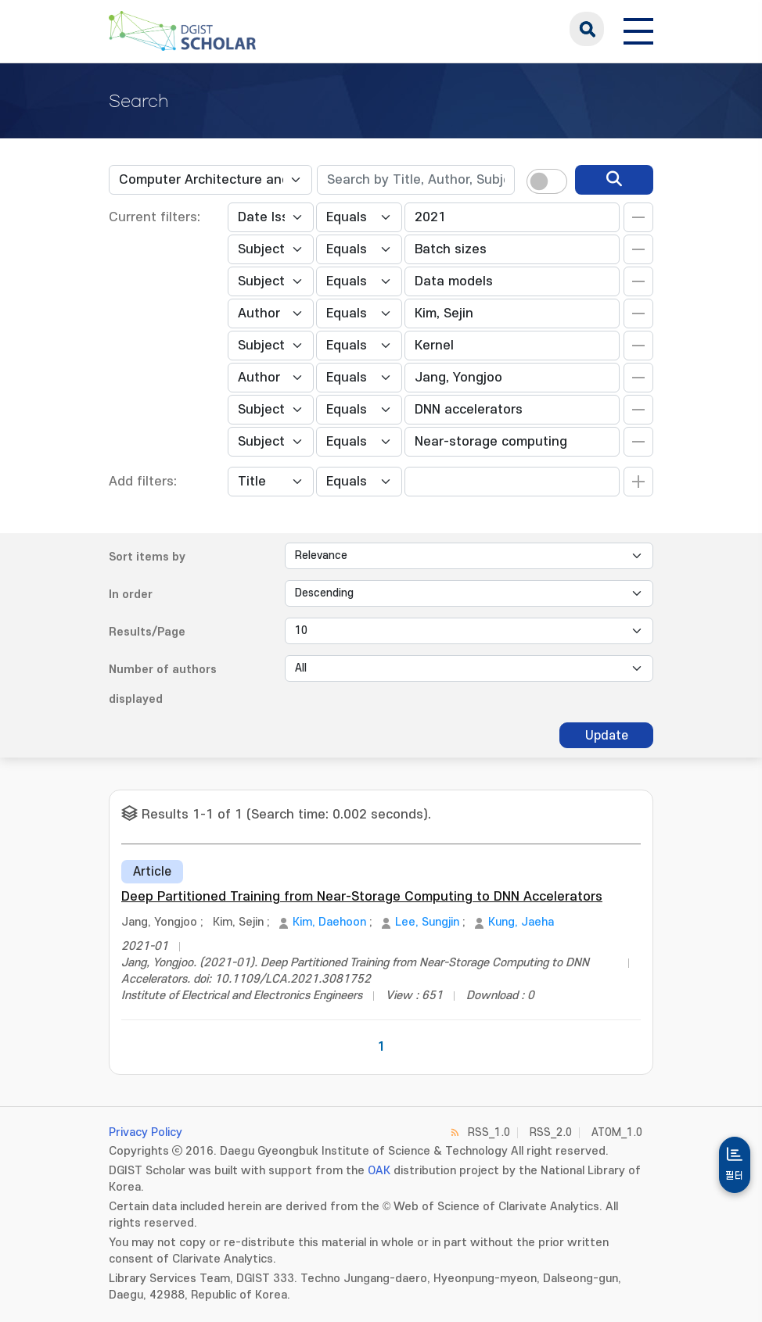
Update (606, 736)
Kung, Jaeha (521, 922)
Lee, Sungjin (427, 922)
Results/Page (147, 632)
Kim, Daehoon (329, 922)
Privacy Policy (145, 1132)
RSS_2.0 (551, 1132)
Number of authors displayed (163, 684)
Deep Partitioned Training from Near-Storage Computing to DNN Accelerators (361, 897)
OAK (379, 1170)
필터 (734, 1175)
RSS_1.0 (489, 1132)
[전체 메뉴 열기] (638, 29)
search (587, 29)
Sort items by (147, 557)
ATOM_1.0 (616, 1132)
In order (131, 594)
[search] (614, 180)
